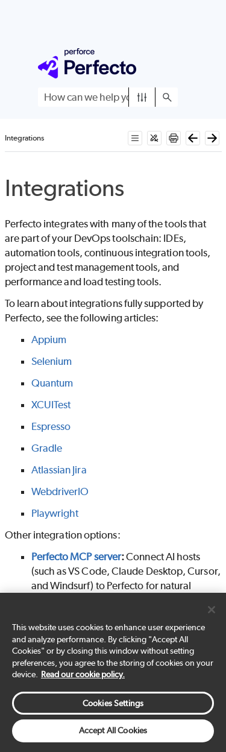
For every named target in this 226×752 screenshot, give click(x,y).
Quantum (52, 383)
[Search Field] (108, 97)
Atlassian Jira (59, 470)
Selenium (51, 361)
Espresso (51, 426)
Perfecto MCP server (76, 557)
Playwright (55, 513)
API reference (60, 622)
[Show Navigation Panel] (171, 63)
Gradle (46, 448)
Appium (48, 339)
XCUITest (51, 405)
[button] (141, 97)
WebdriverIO (60, 491)
